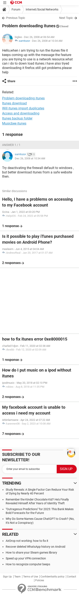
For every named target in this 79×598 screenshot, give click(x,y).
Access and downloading (20, 113)
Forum (16, 9)
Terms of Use (30, 576)
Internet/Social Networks (42, 9)
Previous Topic (15, 18)
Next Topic (66, 18)
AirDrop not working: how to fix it (27, 540)
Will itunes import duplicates (23, 108)
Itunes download (14, 103)
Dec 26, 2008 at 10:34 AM (47, 40)
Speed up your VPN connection (26, 558)
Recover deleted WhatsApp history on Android (35, 546)
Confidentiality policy (52, 576)
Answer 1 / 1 (11, 145)
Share (11, 81)
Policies (39, 580)
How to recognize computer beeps (28, 564)
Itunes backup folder (17, 118)
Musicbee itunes (14, 123)
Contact (71, 576)
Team (17, 576)
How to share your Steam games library (31, 552)
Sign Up (7, 576)
